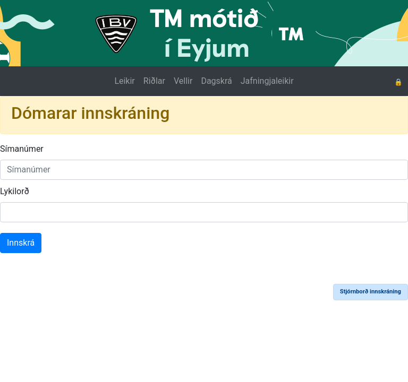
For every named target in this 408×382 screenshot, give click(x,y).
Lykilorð (14, 191)
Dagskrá (216, 81)
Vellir (183, 81)
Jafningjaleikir (267, 81)
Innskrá (21, 243)
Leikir (124, 81)
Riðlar (154, 81)
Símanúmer (22, 149)
